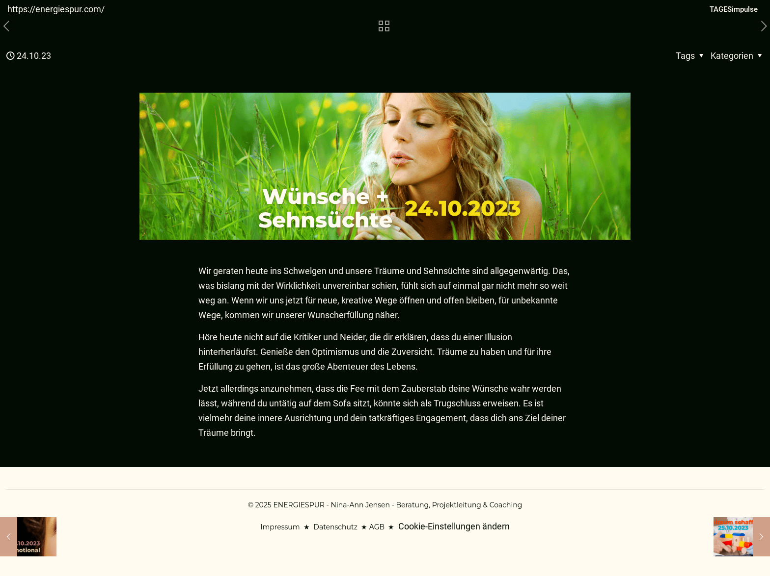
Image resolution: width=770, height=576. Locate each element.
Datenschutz (335, 527)
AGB (377, 527)
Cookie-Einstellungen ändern (454, 526)
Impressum (280, 527)
